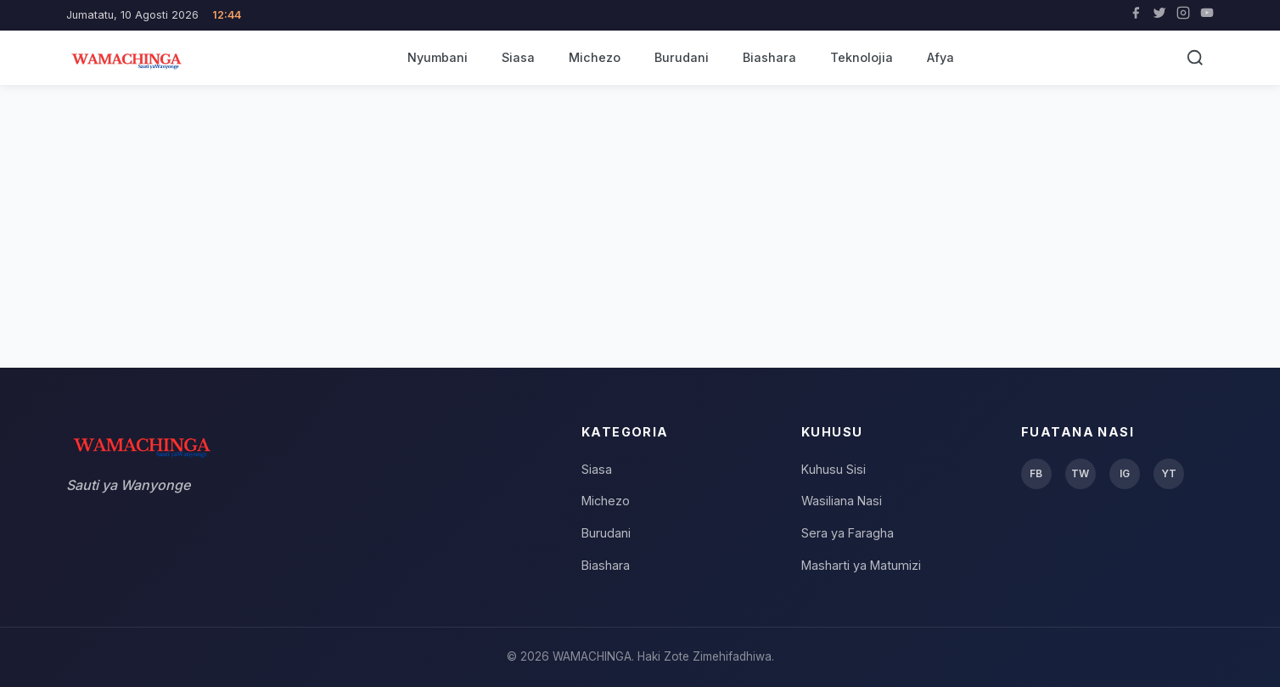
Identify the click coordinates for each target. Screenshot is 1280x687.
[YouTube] (1207, 15)
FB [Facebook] (1036, 473)
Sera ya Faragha (847, 533)
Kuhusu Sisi (833, 469)
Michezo (594, 57)
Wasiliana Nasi (841, 500)
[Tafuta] (1195, 57)
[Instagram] (1183, 15)
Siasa (518, 57)
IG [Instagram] (1125, 473)
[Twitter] (1159, 15)
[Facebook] (1135, 15)
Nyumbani (437, 57)
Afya (940, 57)
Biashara (769, 57)
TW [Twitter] (1080, 473)
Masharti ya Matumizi (861, 565)
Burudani (681, 57)
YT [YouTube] (1168, 473)
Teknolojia (861, 57)
